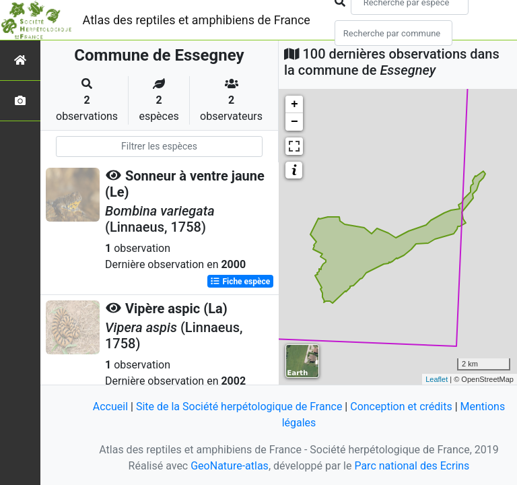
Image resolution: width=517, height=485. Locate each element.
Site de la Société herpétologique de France (239, 406)
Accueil (110, 406)
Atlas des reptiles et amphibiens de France (196, 20)
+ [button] (294, 104)
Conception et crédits (401, 406)
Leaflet (436, 379)
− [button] (294, 122)
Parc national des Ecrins (411, 465)
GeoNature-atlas (230, 465)
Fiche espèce (240, 281)
